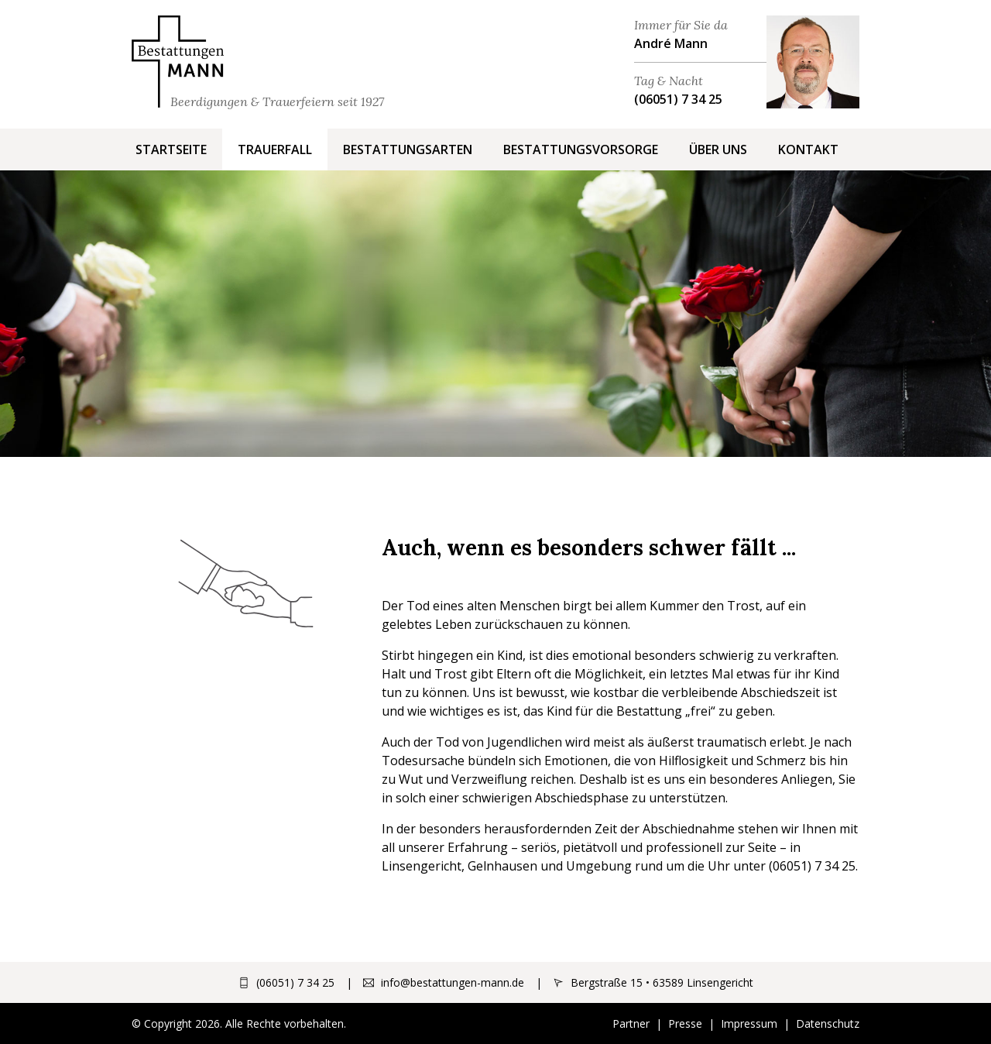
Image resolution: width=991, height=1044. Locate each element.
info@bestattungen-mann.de (452, 982)
